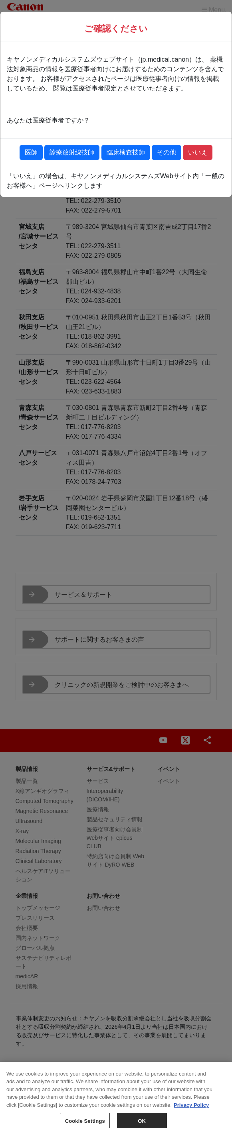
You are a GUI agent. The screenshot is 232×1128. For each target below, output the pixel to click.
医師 (31, 152)
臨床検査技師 (126, 152)
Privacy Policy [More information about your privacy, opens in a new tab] (191, 1115)
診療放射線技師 (72, 152)
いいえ (197, 152)
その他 (166, 152)
